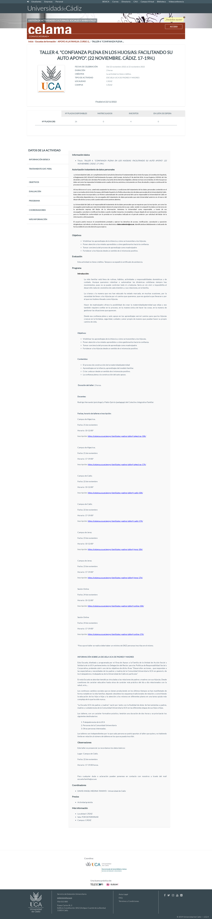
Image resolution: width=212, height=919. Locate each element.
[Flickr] (181, 895)
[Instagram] (173, 895)
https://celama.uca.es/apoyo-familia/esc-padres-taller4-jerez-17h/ (115, 577)
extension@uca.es (64, 898)
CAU (136, 1)
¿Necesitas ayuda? (173, 19)
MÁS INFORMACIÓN (38, 219)
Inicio (31, 41)
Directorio (126, 1)
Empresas (48, 1)
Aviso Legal (123, 894)
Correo (115, 1)
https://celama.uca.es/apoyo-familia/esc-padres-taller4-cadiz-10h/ (115, 493)
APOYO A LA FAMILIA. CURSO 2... (74, 41)
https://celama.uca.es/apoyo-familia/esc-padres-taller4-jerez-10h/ (115, 549)
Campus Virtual (147, 1)
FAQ (120, 898)
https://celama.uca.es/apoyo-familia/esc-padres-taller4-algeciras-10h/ (117, 436)
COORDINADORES (37, 210)
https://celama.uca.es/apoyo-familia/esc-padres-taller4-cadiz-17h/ (115, 521)
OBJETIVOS (34, 182)
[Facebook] (164, 895)
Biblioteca (161, 1)
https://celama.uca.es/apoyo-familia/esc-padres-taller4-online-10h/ (116, 606)
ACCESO (174, 26)
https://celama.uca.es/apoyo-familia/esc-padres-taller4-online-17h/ (116, 634)
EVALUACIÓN (35, 191)
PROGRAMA (34, 201)
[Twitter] (168, 895)
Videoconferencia (176, 1)
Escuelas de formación (46, 41)
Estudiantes (36, 1)
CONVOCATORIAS (39, 36)
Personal (59, 1)
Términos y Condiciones (129, 901)
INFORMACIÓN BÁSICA (39, 159)
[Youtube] (177, 895)
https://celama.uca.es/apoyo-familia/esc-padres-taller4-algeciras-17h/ (117, 464)
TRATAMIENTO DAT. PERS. (40, 169)
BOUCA (105, 1)
